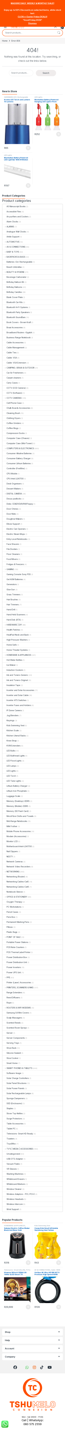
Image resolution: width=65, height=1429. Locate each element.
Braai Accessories (12, 327)
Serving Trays (10, 1043)
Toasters (8, 1138)
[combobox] (28, 33)
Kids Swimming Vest (13, 725)
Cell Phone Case (12, 403)
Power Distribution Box (14, 957)
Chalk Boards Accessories (16, 408)
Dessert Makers (11, 488)
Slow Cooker (10, 1058)
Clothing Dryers (11, 418)
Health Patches (11, 630)
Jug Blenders (10, 715)
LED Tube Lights (11, 781)
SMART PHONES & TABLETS (17, 1068)
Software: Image (11, 1073)
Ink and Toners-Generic (15, 675)
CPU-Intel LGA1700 (13, 478)
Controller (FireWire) (13, 468)
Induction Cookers (12, 670)
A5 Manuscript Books (14, 206)
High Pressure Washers (15, 640)
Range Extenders (12, 992)
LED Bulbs (8, 750)
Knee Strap (9, 740)
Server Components (13, 1038)
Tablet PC (8, 1128)
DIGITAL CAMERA (12, 493)
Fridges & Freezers (13, 564)
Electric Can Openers (14, 529)
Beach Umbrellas (12, 267)
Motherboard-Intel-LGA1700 (17, 846)
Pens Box (8, 917)
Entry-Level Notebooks (14, 539)
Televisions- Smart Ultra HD (14, 1270)
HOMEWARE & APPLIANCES (16, 655)
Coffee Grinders (11, 423)
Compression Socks (13, 433)
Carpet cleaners (11, 378)
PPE (6, 977)
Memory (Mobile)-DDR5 (15, 806)
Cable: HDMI (55, 1270)
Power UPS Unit (11, 972)
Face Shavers (10, 544)
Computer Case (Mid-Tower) (17, 443)
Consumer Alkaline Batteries (17, 453)
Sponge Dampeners (13, 1098)
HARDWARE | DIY (10, 97)
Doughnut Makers (12, 519)
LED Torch (9, 776)
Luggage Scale (11, 796)
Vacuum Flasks (11, 1164)
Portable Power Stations (15, 942)
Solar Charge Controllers (15, 1078)
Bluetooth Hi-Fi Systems (15, 307)
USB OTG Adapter (12, 1159)
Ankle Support (10, 236)
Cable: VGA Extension (14, 362)
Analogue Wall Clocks (14, 231)
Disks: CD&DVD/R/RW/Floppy (17, 504)
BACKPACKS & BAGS (13, 257)
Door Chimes (10, 509)
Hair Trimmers (10, 604)
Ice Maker (9, 665)
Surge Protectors (12, 1118)
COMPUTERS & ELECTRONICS (18, 448)
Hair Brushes (10, 599)
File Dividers (10, 549)
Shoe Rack (9, 1048)
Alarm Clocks (10, 221)
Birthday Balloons (12, 287)
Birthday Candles (12, 292)
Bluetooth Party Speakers (16, 312)
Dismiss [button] (32, 23)
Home (4, 41)
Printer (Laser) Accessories (16, 982)
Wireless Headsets (13, 1199)
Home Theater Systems (15, 650)
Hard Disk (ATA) (11, 620)
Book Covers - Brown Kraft (16, 322)
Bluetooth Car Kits (12, 302)
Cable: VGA (9, 357)
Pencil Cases (10, 912)
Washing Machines (12, 1174)
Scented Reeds (11, 1023)
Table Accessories (12, 1123)
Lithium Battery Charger (14, 786)
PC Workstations (11, 907)
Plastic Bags (9, 932)
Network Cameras (12, 861)
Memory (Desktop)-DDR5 (16, 801)
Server (7, 1033)
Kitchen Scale (10, 730)
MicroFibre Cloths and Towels (17, 816)
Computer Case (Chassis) (16, 438)
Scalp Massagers (12, 1018)
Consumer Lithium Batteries (16, 463)
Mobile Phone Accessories (16, 831)
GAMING (8, 569)
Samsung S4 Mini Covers (15, 1013)
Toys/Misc (9, 1143)
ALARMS (8, 226)
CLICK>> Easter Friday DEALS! (32, 16)
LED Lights (38, 97)
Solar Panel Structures (14, 1083)
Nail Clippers (10, 851)
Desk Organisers (12, 483)
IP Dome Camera (12, 710)
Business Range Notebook (16, 337)
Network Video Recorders (16, 866)
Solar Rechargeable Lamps (16, 1093)
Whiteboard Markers (13, 1184)
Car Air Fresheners (12, 373)
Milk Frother (9, 826)
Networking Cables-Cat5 (15, 881)
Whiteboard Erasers (13, 1179)
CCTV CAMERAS (12, 398)
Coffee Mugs (10, 428)
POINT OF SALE (11, 937)
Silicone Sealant (11, 1053)
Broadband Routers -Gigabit (17, 332)
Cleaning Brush (11, 413)
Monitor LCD (10, 841)
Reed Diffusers (11, 997)
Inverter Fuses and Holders (16, 705)
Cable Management (13, 347)
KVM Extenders (11, 745)
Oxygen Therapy (12, 902)
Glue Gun (8, 589)
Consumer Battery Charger (16, 458)
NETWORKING (10, 871)
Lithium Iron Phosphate (14, 791)
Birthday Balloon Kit (13, 282)
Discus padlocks (11, 498)
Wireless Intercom (12, 1204)
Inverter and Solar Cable (15, 695)
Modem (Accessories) (14, 836)
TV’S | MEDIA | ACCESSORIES (17, 1149)
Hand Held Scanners (13, 614)
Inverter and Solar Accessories (18, 690)
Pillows (7, 927)
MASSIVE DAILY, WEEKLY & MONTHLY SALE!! (32, 3)
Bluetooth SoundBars (14, 317)
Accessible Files (11, 211)
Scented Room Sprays (14, 1028)
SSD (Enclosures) (12, 1103)
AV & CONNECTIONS (13, 247)
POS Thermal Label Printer (16, 952)
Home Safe (9, 645)
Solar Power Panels (13, 1088)
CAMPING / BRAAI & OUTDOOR (18, 368)
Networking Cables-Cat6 (15, 887)
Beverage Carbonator (14, 277)
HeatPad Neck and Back (15, 635)
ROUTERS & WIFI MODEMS (16, 1007)
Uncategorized (11, 1154)
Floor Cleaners (11, 554)
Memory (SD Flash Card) (15, 811)
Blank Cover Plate (12, 297)
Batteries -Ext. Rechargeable (17, 262)
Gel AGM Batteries (12, 579)
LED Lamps (9, 766)
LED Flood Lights (11, 760)
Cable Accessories (13, 342)
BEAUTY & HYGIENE (13, 272)
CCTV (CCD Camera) (14, 388)
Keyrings (8, 720)
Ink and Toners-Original (15, 680)
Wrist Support (10, 1209)
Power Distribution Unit (14, 962)
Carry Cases (10, 383)
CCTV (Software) (12, 393)
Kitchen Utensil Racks (14, 735)
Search (59, 33)
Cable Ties (9, 352)
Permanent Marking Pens (15, 922)
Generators (9, 584)
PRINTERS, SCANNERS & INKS (17, 987)
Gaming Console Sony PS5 (16, 574)
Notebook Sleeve (12, 892)
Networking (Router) (13, 876)
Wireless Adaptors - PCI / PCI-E (18, 1194)
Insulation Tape (11, 685)
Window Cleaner (12, 1189)
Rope (6, 1002)
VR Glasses (9, 1169)
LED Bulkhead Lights (13, 755)
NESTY (7, 856)
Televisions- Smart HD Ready (17, 1133)
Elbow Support (11, 524)
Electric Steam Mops (13, 534)
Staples (7, 1108)
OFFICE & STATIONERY (14, 897)
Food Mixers (10, 559)
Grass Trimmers (11, 594)
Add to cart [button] (28, 148)
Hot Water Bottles (12, 660)
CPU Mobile (9, 473)
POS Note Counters (13, 947)
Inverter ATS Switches (14, 700)
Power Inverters (11, 967)
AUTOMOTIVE (10, 242)
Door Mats (9, 514)
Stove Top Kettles (12, 1113)
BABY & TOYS (10, 252)
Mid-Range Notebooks (14, 821)
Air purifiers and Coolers (15, 216)
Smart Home (10, 1063)
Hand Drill (8, 609)
